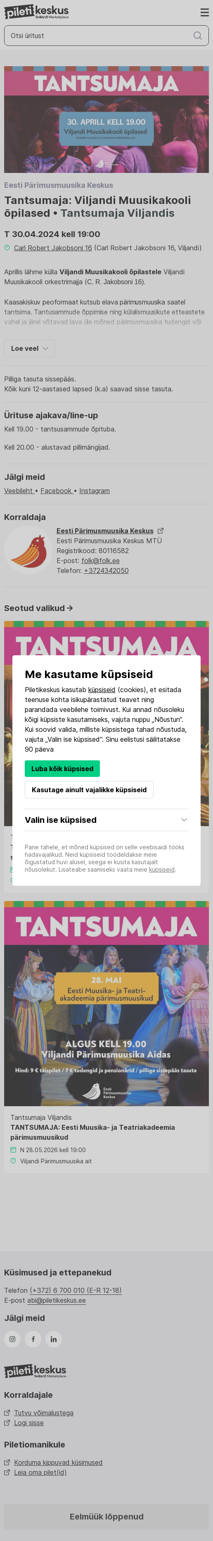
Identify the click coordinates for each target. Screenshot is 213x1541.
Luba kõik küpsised (62, 769)
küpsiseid (102, 689)
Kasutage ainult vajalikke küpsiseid (89, 790)
